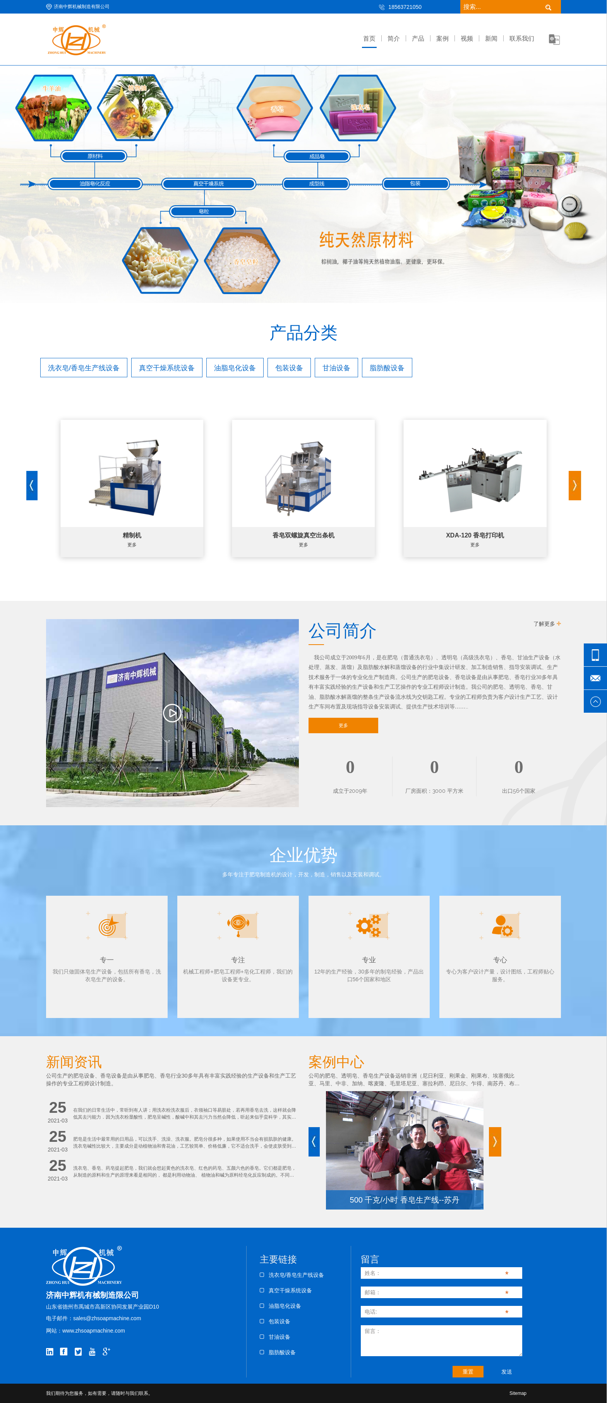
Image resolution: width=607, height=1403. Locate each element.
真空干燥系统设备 (286, 1290)
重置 (468, 1372)
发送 (506, 1372)
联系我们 (521, 38)
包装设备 (275, 1321)
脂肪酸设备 (278, 1352)
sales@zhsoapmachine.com (107, 1318)
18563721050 (405, 7)
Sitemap (517, 1393)
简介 (394, 38)
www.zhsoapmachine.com (93, 1331)
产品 (418, 38)
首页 (369, 38)
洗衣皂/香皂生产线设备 (292, 1275)
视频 (467, 38)
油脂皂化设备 (280, 1306)
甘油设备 (275, 1337)
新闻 (491, 38)
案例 (442, 38)
